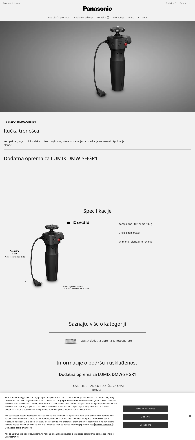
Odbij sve (145, 416)
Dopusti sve (145, 424)
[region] (97, 416)
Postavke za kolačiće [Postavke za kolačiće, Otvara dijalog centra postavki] (145, 408)
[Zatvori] (190, 416)
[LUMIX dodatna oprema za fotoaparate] (97, 340)
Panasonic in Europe (12, 3)
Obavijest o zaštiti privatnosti (18, 427)
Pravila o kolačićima (104, 424)
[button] (97, 388)
